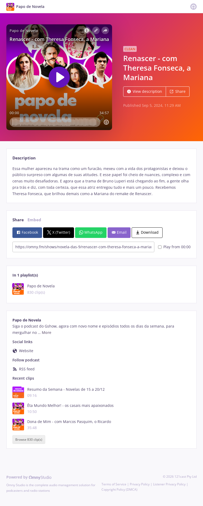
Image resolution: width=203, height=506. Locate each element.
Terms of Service (114, 484)
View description (144, 91)
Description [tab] (24, 158)
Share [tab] (18, 220)
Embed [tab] (34, 220)
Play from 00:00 (174, 246)
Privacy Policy (140, 484)
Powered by (29, 477)
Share (178, 91)
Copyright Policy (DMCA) (119, 489)
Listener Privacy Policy (169, 484)
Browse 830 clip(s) (28, 439)
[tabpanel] (101, 181)
